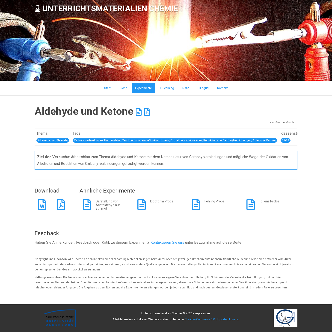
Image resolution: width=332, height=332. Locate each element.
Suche (123, 88)
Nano (186, 88)
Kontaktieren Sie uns (167, 242)
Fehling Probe (215, 201)
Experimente (143, 88)
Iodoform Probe (161, 201)
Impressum (202, 313)
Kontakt (222, 88)
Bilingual (203, 88)
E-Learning (167, 88)
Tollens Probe (269, 201)
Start (107, 88)
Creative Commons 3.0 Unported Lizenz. (212, 319)
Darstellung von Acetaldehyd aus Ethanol (108, 204)
